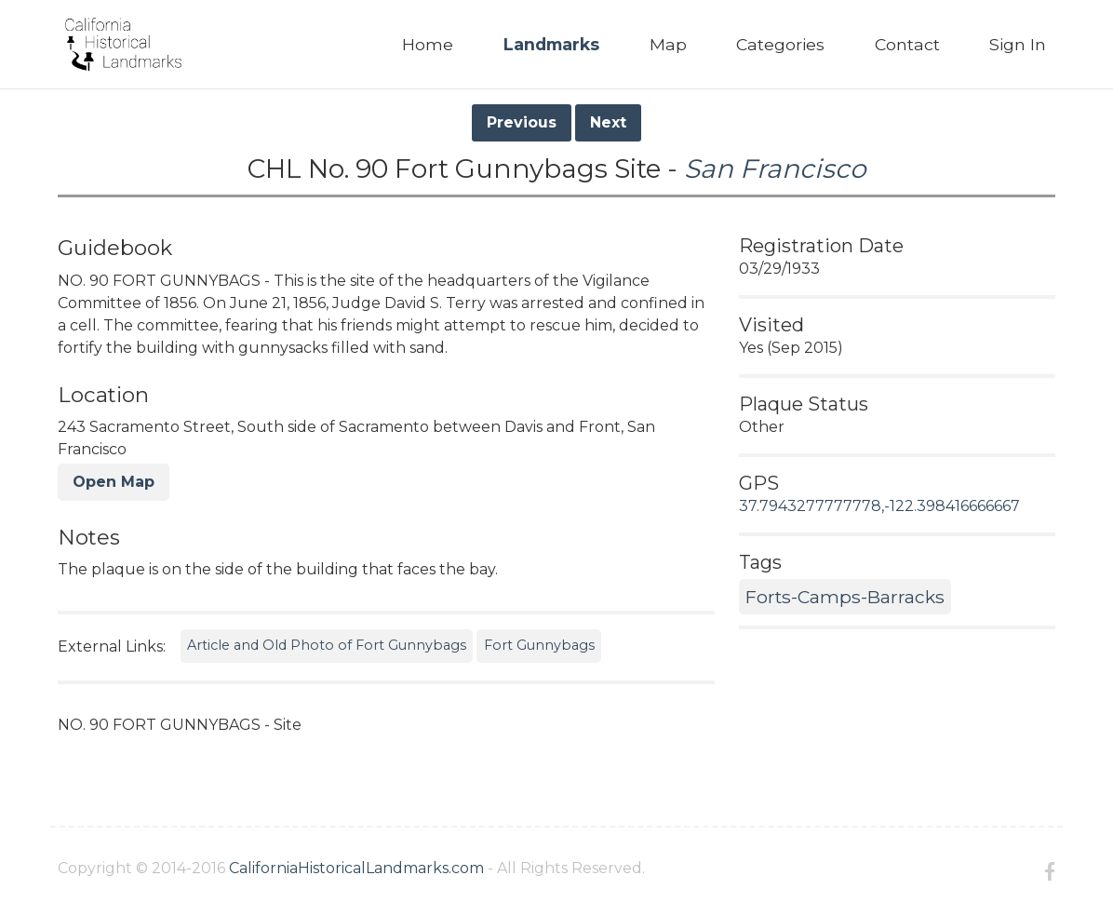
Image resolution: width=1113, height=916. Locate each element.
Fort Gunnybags (539, 645)
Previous (521, 122)
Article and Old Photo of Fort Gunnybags (326, 645)
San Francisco (775, 168)
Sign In (1017, 44)
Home (427, 44)
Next (608, 122)
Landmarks (551, 44)
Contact (907, 44)
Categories (780, 44)
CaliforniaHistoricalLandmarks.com (356, 868)
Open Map (113, 482)
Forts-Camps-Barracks (845, 597)
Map (668, 44)
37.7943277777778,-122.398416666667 (879, 506)
